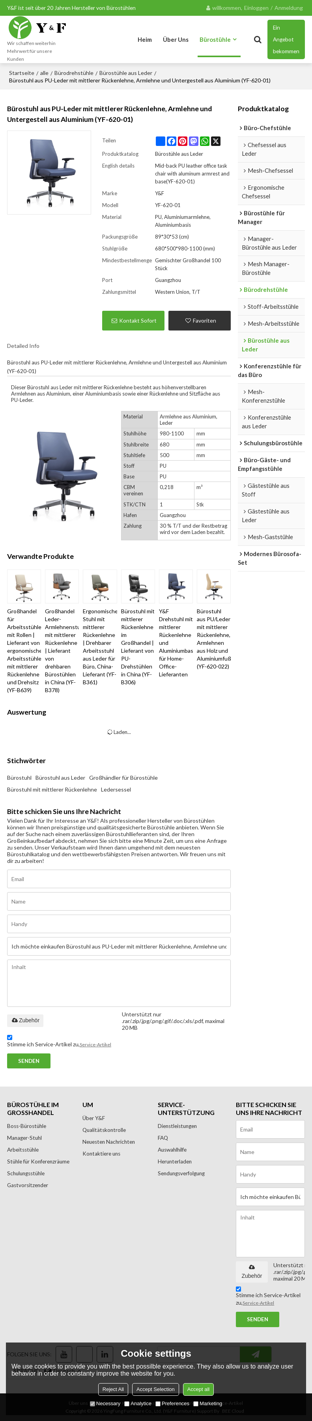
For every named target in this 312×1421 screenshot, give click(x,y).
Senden (28, 1060)
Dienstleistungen (178, 1126)
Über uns (176, 39)
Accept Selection (155, 1389)
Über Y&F (93, 1118)
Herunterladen (175, 1161)
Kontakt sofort (138, 320)
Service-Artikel (95, 1044)
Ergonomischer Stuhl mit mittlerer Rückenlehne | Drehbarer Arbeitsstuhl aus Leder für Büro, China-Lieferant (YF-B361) (100, 646)
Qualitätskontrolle (104, 1130)
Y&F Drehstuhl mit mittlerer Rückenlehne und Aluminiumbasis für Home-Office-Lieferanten (176, 643)
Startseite (21, 72)
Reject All (113, 1389)
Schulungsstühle (26, 1173)
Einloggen (256, 7)
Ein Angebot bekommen (286, 39)
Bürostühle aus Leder (125, 72)
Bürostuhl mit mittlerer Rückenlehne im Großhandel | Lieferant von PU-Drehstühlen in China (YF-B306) (138, 646)
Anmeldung (289, 7)
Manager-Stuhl (25, 1138)
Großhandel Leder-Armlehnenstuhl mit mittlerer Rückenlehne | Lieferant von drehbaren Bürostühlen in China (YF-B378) (62, 650)
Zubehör (25, 1020)
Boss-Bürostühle (27, 1126)
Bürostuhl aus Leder (60, 777)
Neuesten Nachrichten (109, 1142)
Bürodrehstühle (73, 72)
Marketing (207, 1403)
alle (44, 72)
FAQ (163, 1138)
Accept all (198, 1389)
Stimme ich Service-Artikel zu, (59, 1041)
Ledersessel (116, 789)
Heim (145, 39)
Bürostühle (215, 39)
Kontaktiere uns (101, 1153)
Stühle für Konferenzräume (39, 1161)
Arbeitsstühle (23, 1150)
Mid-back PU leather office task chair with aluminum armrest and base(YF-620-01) (192, 173)
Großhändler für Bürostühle (123, 777)
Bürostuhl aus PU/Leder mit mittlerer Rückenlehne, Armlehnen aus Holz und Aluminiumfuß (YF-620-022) (214, 639)
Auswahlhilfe (172, 1150)
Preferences (172, 1403)
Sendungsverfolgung (182, 1173)
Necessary (105, 1403)
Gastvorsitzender (28, 1185)
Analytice (137, 1403)
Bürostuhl (19, 777)
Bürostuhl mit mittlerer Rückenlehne (52, 789)
